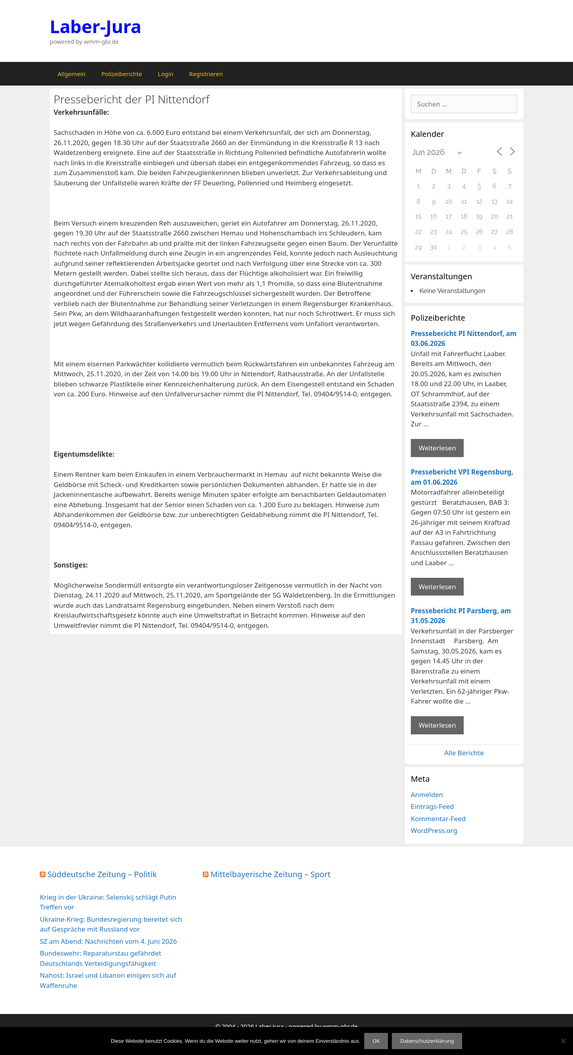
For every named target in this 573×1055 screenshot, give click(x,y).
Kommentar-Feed (438, 818)
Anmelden (427, 794)
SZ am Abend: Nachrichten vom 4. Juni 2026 (108, 941)
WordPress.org (434, 830)
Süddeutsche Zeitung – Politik (102, 874)
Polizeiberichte (121, 74)
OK (376, 1040)
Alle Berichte (464, 752)
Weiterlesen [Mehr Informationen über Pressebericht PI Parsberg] (437, 725)
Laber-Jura (95, 26)
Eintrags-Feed (432, 806)
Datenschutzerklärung (427, 1040)
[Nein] (563, 1041)
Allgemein (72, 74)
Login (165, 74)
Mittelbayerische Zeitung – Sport (271, 874)
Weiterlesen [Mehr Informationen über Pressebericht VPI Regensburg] (437, 586)
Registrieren (206, 74)
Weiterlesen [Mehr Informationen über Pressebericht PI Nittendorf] (437, 447)
